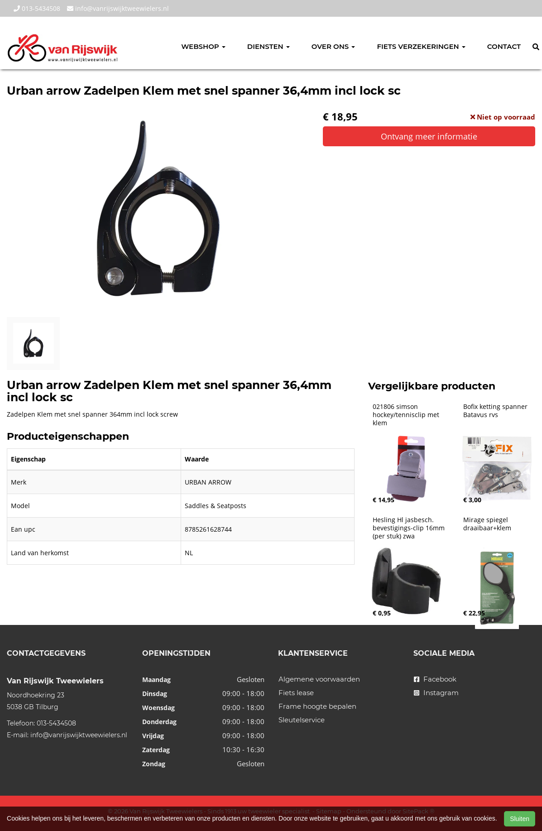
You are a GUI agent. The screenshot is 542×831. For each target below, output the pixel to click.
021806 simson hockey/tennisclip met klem (407, 415)
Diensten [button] (268, 46)
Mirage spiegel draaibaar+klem (487, 524)
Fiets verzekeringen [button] (421, 46)
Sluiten (519, 818)
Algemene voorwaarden (319, 679)
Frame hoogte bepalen (317, 706)
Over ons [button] (333, 46)
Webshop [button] (203, 46)
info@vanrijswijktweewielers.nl (118, 8)
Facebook (435, 679)
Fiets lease (296, 692)
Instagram (436, 692)
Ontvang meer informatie (429, 136)
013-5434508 (37, 8)
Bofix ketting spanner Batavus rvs (496, 411)
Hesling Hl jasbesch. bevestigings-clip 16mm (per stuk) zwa (409, 528)
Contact (504, 46)
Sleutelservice (301, 720)
